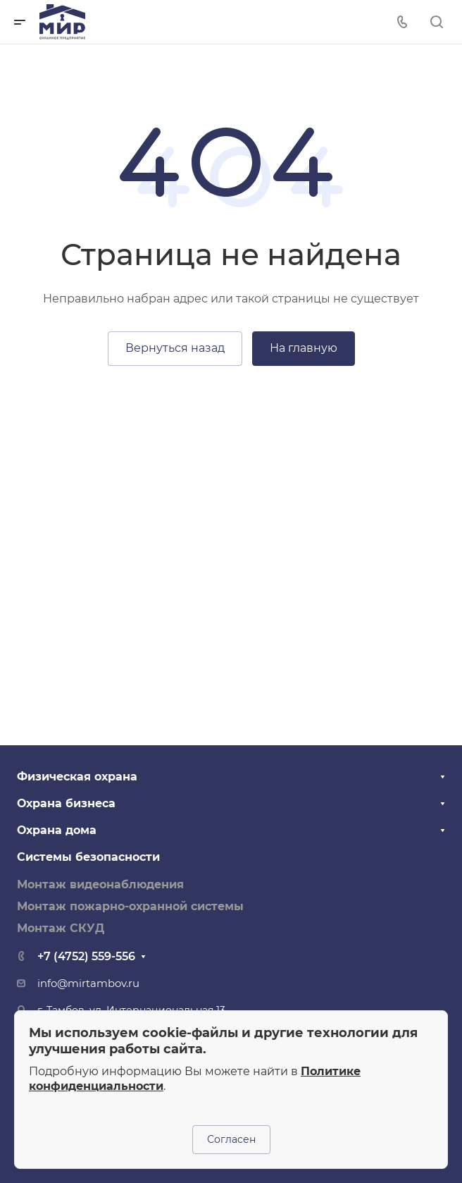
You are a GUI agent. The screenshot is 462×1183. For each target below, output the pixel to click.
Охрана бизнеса (66, 803)
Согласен (231, 1139)
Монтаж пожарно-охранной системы (130, 906)
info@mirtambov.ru (88, 983)
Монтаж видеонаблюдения (100, 884)
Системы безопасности (88, 857)
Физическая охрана (77, 776)
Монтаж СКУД (60, 928)
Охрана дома (56, 830)
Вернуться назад (175, 348)
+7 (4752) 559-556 (86, 956)
